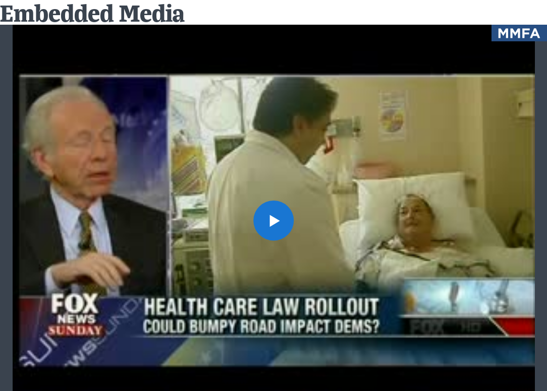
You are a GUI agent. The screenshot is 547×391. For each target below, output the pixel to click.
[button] (273, 220)
